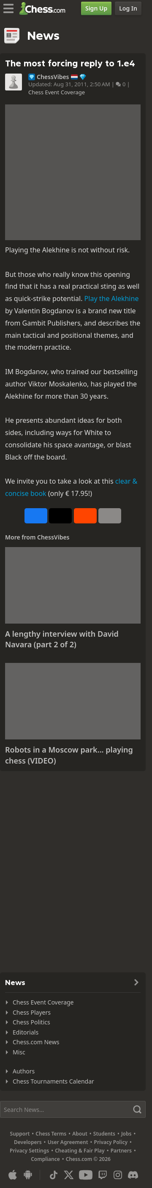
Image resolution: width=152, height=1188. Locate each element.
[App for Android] (28, 1175)
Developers (28, 1142)
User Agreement (68, 1142)
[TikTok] (54, 1175)
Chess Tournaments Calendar (53, 1081)
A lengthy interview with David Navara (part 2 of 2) (62, 639)
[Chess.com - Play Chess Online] (44, 8)
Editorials (25, 1032)
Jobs (126, 1133)
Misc (19, 1052)
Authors (24, 1071)
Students (104, 1133)
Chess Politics (31, 1022)
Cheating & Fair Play (80, 1150)
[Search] (73, 1109)
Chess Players (32, 1012)
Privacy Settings (29, 1150)
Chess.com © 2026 (88, 1159)
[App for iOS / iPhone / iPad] (13, 1175)
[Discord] (133, 1175)
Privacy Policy (111, 1142)
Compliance (45, 1159)
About (79, 1133)
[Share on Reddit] (85, 515)
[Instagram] (118, 1175)
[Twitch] (103, 1175)
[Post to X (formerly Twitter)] (60, 515)
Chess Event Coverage (56, 92)
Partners (121, 1150)
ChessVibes (53, 77)
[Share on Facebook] (35, 515)
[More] (109, 515)
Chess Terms (50, 1133)
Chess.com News (36, 1042)
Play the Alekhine (111, 298)
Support (20, 1133)
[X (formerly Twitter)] (69, 1175)
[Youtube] (85, 1175)
